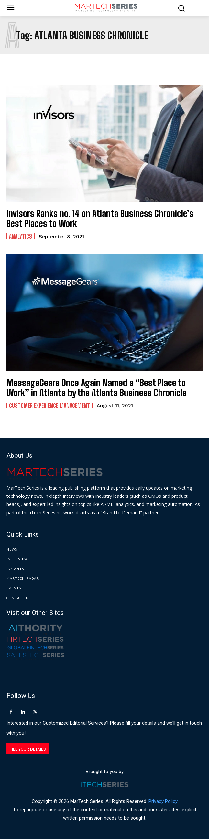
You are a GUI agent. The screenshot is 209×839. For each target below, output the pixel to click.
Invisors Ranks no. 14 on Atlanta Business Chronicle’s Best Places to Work (99, 218)
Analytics (20, 236)
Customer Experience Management (49, 405)
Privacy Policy (163, 801)
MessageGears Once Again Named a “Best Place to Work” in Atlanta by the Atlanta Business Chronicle (96, 387)
